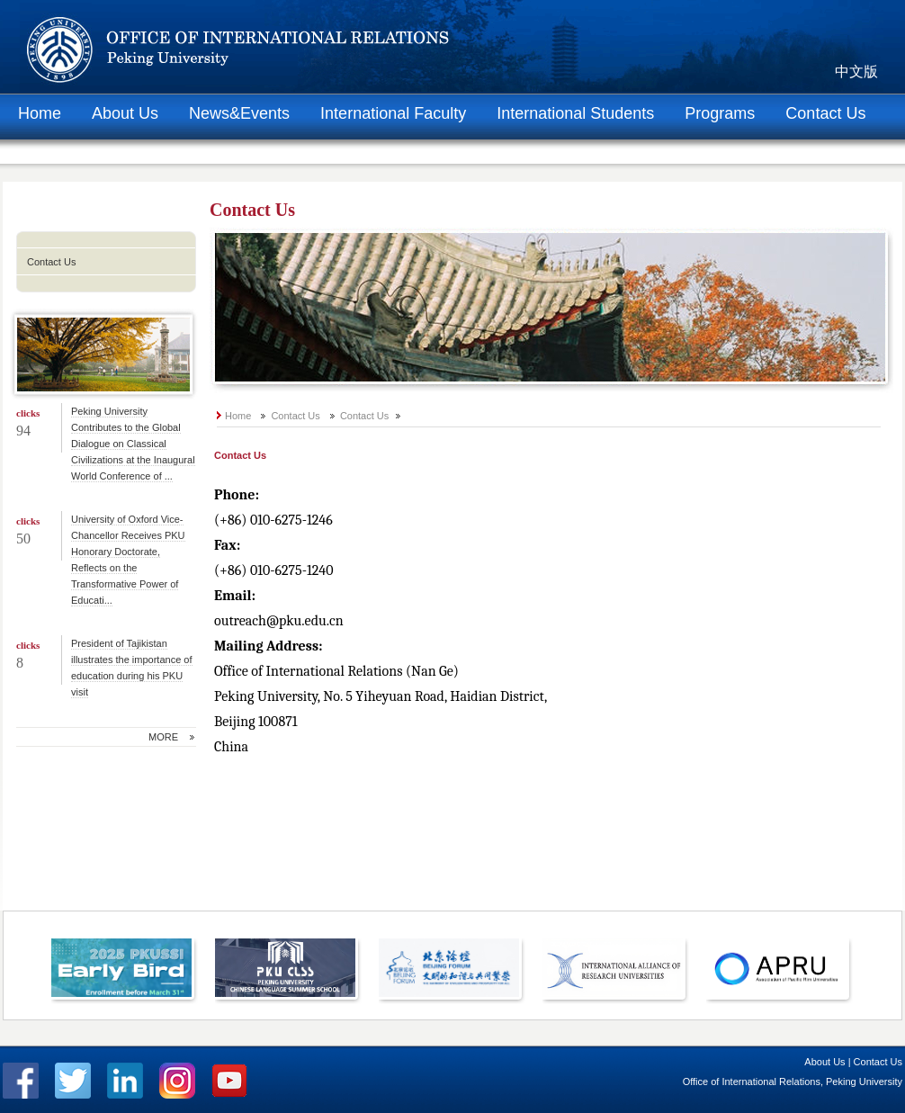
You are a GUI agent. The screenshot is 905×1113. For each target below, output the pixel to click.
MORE (163, 737)
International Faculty (393, 113)
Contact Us (825, 113)
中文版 (856, 71)
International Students (575, 113)
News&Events (239, 113)
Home (39, 113)
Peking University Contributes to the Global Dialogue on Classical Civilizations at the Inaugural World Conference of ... (133, 443)
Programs (720, 113)
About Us (125, 113)
